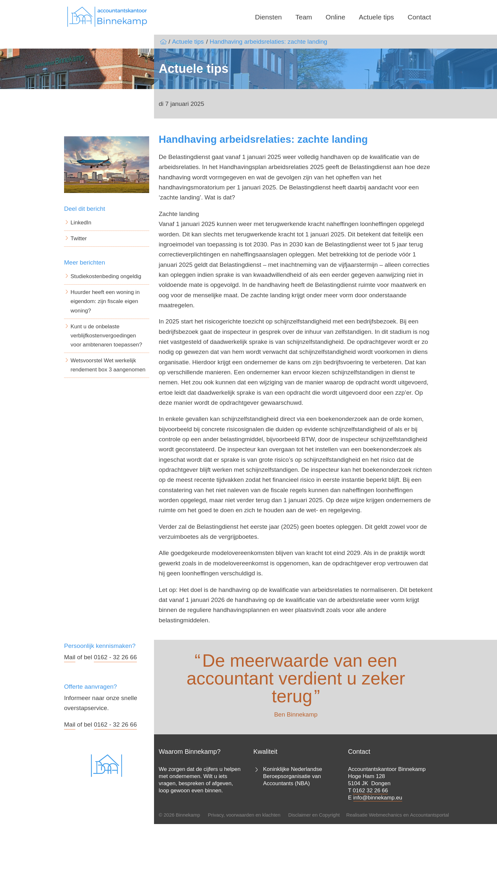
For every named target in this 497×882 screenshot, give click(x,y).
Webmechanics (385, 815)
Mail (69, 657)
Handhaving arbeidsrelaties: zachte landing (268, 41)
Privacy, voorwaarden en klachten (244, 815)
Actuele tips (376, 17)
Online (335, 17)
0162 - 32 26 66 (115, 657)
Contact (419, 17)
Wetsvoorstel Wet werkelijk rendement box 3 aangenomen (108, 365)
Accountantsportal (429, 815)
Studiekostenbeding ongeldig (106, 276)
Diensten (268, 17)
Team (303, 17)
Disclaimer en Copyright (314, 815)
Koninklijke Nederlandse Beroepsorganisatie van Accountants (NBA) (292, 776)
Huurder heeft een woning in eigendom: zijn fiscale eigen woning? (105, 301)
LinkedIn (81, 223)
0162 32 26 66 (370, 790)
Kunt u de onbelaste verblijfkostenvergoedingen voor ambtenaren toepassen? (106, 335)
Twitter (79, 238)
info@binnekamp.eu (377, 798)
